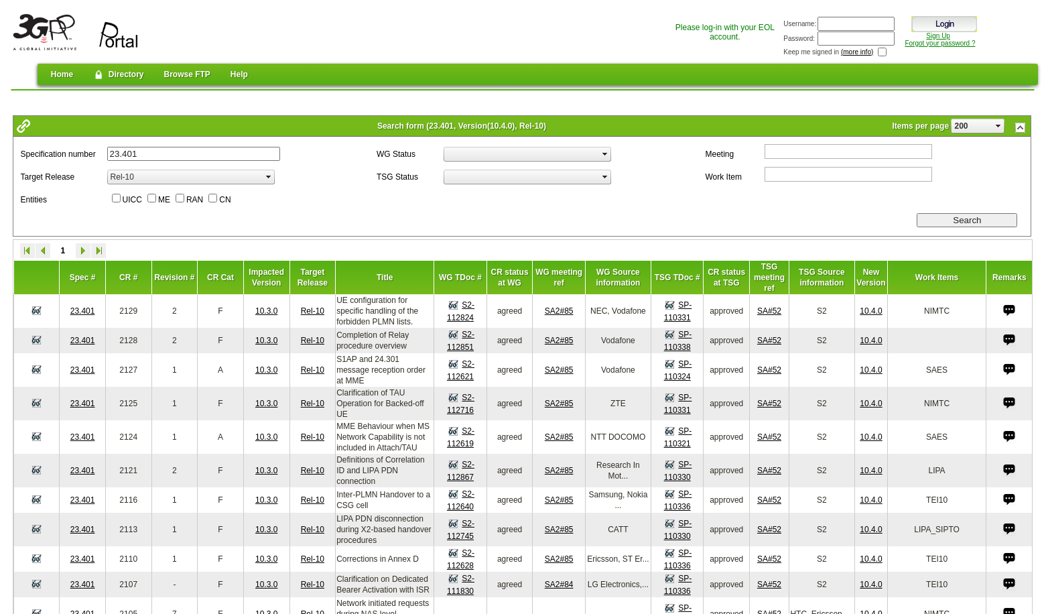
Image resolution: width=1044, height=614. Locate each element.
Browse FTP (187, 74)
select (998, 126)
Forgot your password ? (940, 43)
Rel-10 (312, 311)
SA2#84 (559, 584)
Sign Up (938, 36)
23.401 (82, 311)
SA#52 (769, 311)
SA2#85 (559, 311)
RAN (194, 199)
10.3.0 (266, 311)
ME (164, 199)
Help (239, 74)
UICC (132, 199)
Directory (118, 74)
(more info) (857, 52)
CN (225, 199)
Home (62, 74)
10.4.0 (871, 311)
